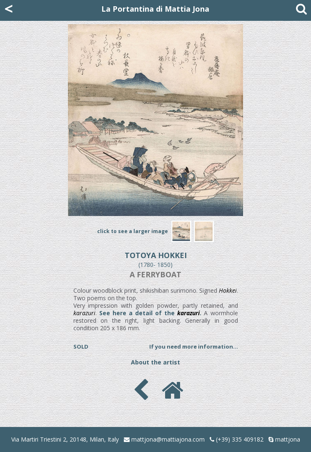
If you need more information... (193, 346)
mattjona (287, 439)
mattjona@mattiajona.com (168, 439)
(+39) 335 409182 (236, 439)
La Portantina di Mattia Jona (155, 9)
